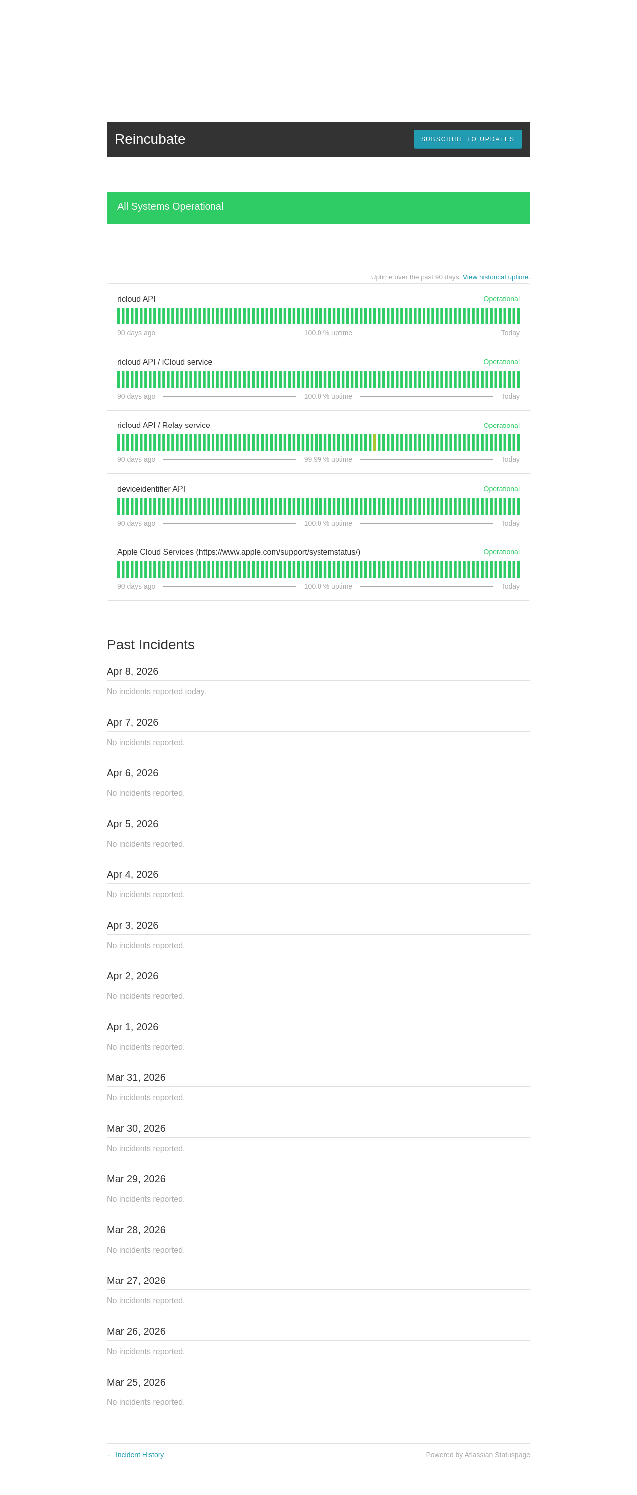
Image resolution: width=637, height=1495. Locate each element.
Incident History (135, 1455)
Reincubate (150, 139)
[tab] (118, 316)
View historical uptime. (496, 277)
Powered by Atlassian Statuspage (478, 1455)
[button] (468, 139)
